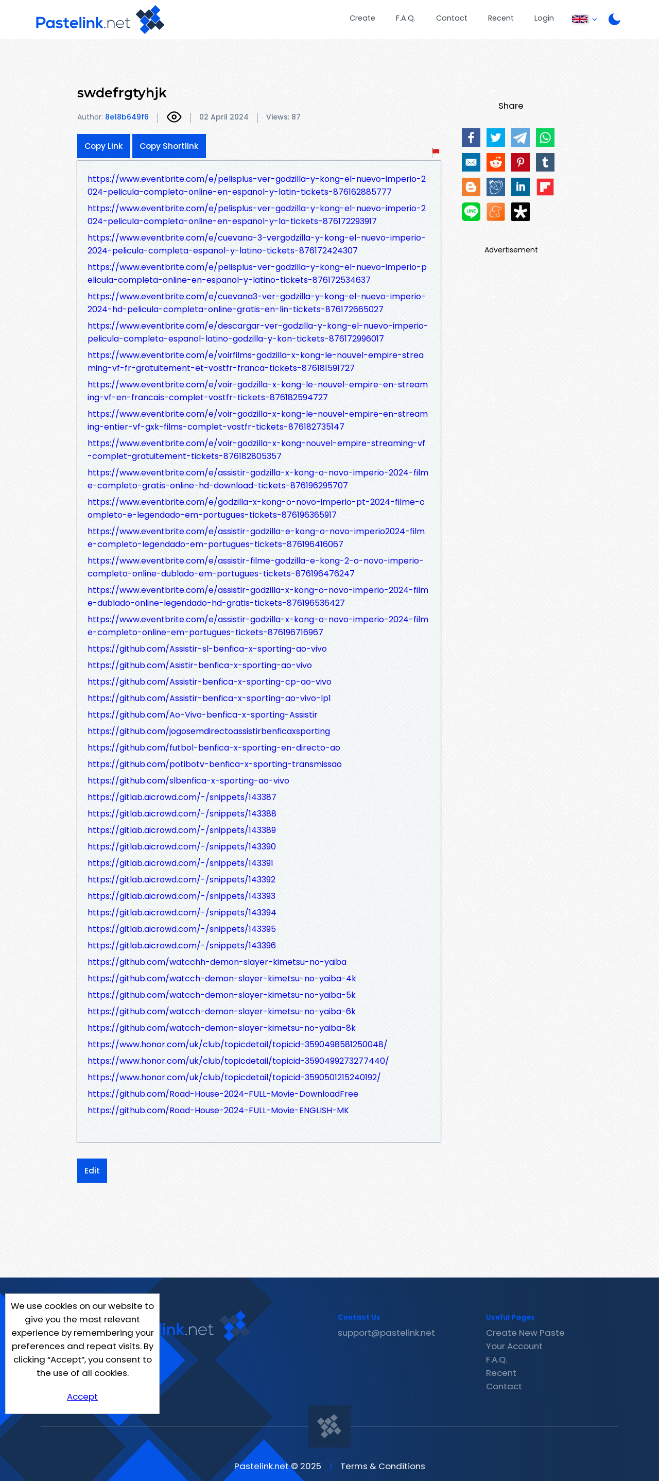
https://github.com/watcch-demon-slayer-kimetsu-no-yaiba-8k (222, 1028)
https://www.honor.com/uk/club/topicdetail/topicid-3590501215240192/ (234, 1077)
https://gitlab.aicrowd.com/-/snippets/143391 (180, 863)
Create (362, 18)
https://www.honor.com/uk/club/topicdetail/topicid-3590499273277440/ (238, 1061)
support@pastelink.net (386, 1332)
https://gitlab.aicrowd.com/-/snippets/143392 (181, 880)
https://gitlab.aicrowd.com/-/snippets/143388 (182, 814)
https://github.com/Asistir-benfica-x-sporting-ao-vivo (200, 665)
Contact (451, 18)
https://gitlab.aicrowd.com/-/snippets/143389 (182, 830)
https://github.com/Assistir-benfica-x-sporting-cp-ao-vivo (210, 682)
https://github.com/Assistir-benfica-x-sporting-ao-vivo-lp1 (209, 698)
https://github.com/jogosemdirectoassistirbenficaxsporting (209, 731)
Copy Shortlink (169, 146)
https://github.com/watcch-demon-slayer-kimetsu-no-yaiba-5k (222, 995)
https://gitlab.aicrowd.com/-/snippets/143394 (182, 912)
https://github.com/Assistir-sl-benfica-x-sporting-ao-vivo (207, 649)
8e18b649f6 (127, 117)
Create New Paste (525, 1332)
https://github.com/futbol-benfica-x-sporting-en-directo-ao (214, 748)
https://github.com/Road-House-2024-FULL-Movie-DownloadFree (223, 1094)
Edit (92, 1170)
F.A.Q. (405, 18)
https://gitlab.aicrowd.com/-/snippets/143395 (182, 929)
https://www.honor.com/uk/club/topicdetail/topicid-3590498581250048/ (238, 1044)
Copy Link (103, 146)
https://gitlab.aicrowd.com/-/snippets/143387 (182, 797)
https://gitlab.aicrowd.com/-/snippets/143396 (182, 945)
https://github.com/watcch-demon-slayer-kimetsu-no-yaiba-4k (222, 978)
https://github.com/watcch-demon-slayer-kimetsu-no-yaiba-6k (222, 1011)
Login (544, 18)
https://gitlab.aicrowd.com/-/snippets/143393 (181, 896)
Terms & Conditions (382, 1466)
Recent (501, 18)
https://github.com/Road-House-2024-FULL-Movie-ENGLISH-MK (218, 1110)
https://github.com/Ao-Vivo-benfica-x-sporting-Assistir (203, 715)
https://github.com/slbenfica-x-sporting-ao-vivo (188, 781)
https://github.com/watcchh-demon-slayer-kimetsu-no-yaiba (217, 962)
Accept (82, 1396)
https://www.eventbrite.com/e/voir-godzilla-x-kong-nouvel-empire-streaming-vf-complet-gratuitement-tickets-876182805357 (256, 449)
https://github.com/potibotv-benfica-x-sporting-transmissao (215, 764)
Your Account (514, 1346)
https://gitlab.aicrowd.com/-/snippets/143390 (182, 847)
